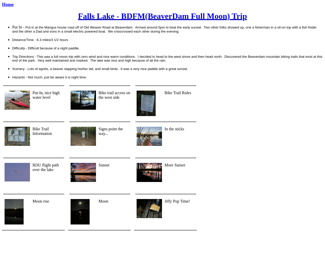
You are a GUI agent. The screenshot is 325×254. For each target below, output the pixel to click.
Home (8, 4)
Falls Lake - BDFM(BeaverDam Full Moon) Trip (162, 16)
